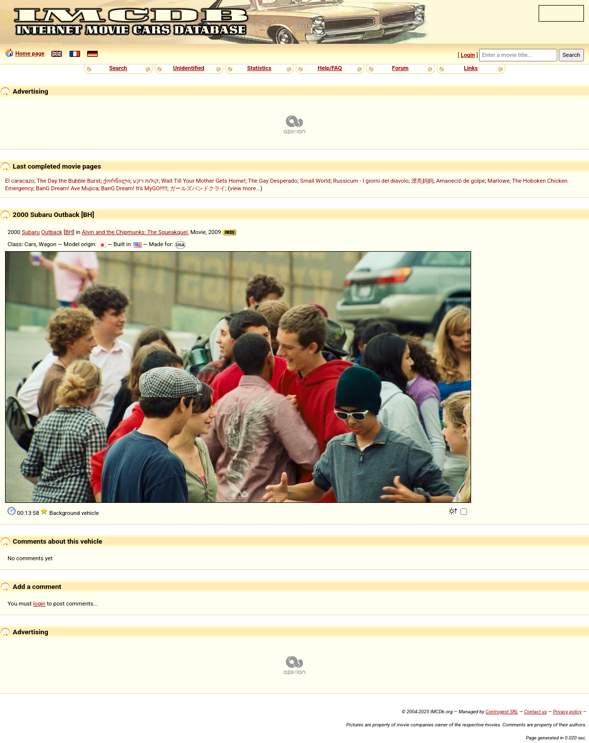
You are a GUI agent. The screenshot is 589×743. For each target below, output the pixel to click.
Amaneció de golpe (460, 180)
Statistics (259, 67)
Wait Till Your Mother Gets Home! (203, 180)
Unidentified (189, 67)
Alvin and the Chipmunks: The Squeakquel (134, 232)
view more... (245, 188)
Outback (51, 232)
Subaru (31, 232)
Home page (29, 53)
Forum (400, 67)
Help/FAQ (329, 67)
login (39, 603)
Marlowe (499, 180)
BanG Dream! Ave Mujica (67, 188)
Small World (315, 180)
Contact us (535, 711)
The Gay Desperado (272, 180)
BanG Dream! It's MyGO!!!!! (134, 188)
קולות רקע (146, 180)
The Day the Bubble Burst (69, 180)
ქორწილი (116, 180)
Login (468, 54)
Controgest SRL (501, 711)
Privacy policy (567, 711)
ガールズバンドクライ (197, 188)
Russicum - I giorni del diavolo (371, 180)
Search (118, 67)
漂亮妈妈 (422, 180)
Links (471, 67)
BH (69, 232)
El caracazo (19, 180)
